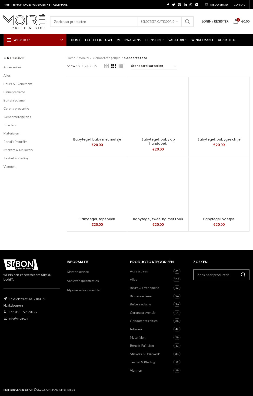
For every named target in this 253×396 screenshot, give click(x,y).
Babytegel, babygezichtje (218, 139)
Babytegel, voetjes (219, 219)
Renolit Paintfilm (15, 142)
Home (71, 58)
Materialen (11, 133)
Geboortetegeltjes (17, 117)
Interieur (10, 125)
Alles (7, 75)
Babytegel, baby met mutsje (97, 139)
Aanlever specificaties (83, 281)
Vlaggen (9, 166)
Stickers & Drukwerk (18, 150)
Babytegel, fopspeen (97, 219)
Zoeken (187, 21)
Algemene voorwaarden (84, 290)
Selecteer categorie (157, 21)
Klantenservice (78, 272)
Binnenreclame (14, 92)
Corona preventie (16, 108)
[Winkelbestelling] (154, 66)
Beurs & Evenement (18, 84)
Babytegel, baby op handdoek (158, 141)
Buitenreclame (14, 100)
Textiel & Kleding (16, 158)
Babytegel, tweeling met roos (158, 219)
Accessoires (12, 67)
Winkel (84, 58)
